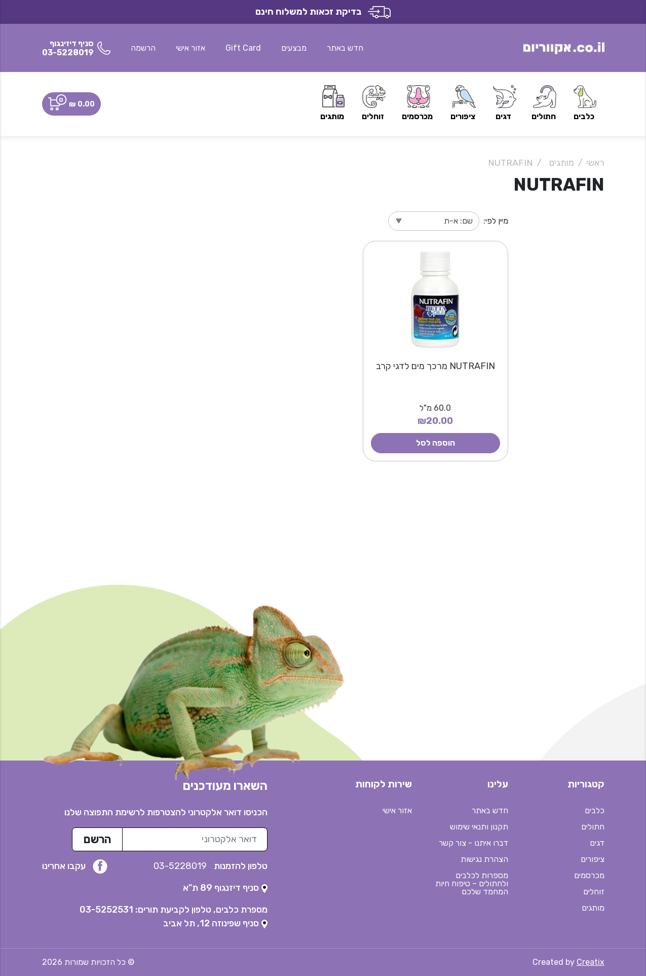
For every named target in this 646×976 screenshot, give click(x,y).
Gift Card (243, 48)
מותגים (561, 163)
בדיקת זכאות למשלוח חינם (323, 11)
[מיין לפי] (433, 221)
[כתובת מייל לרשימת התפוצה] (195, 839)
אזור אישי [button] (190, 48)
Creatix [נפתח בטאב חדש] (590, 962)
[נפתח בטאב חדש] (225, 887)
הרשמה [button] (143, 48)
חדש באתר (345, 48)
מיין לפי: (495, 221)
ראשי (595, 163)
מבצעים (294, 48)
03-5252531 (106, 909)
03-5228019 (181, 866)
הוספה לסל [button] (435, 443)
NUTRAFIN (510, 163)
